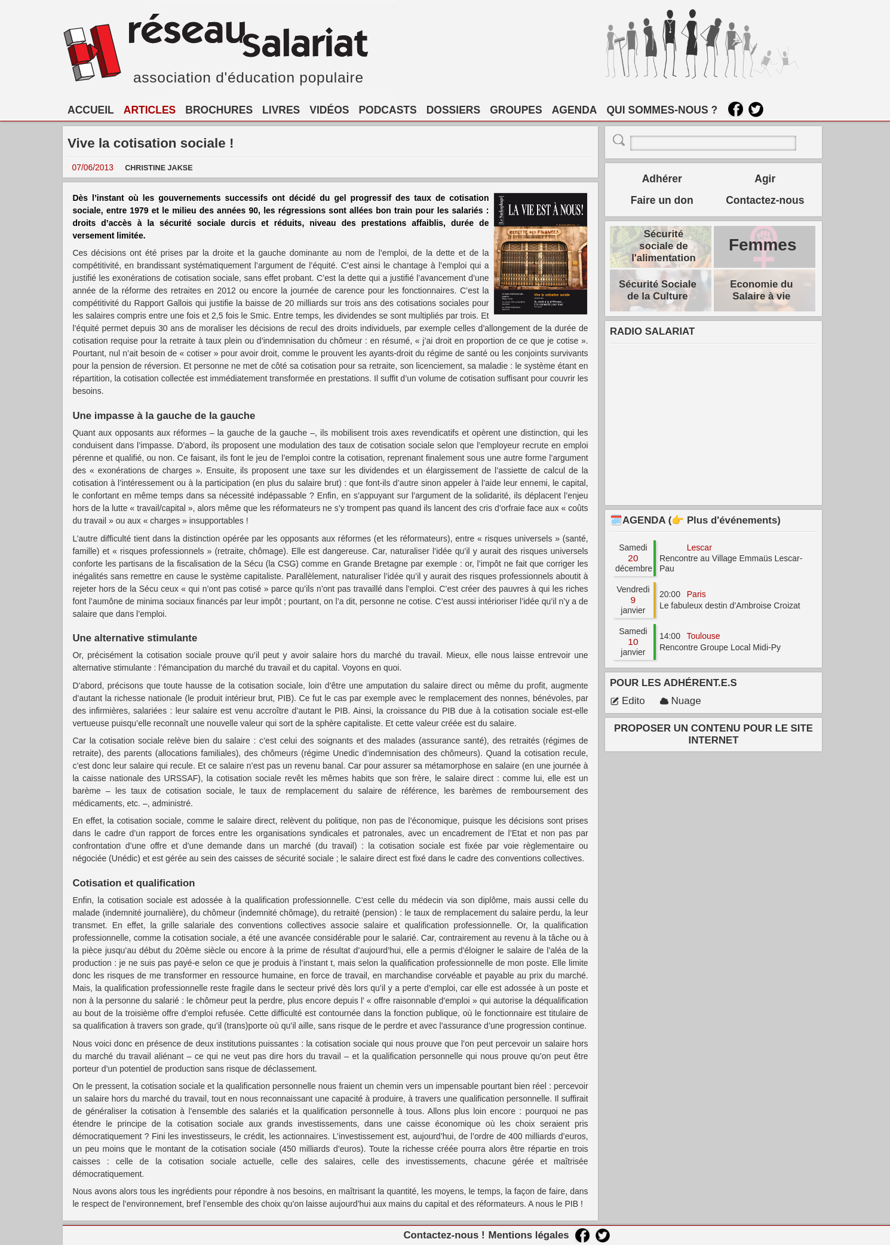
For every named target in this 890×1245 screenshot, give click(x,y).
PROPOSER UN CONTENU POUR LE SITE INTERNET (713, 734)
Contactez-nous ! (443, 1235)
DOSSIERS (453, 110)
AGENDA (574, 110)
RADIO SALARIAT (652, 331)
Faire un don (662, 200)
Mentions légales (528, 1235)
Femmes (763, 244)
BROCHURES (219, 110)
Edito (627, 700)
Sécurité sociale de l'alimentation (663, 246)
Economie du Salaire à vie (761, 290)
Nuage (680, 700)
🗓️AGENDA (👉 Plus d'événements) (695, 520)
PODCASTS (387, 110)
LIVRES (281, 110)
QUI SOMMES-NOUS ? (662, 110)
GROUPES (516, 110)
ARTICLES (150, 110)
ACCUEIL (90, 110)
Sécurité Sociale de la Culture (657, 290)
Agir (764, 179)
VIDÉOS (329, 110)
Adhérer (662, 179)
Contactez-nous (765, 200)
